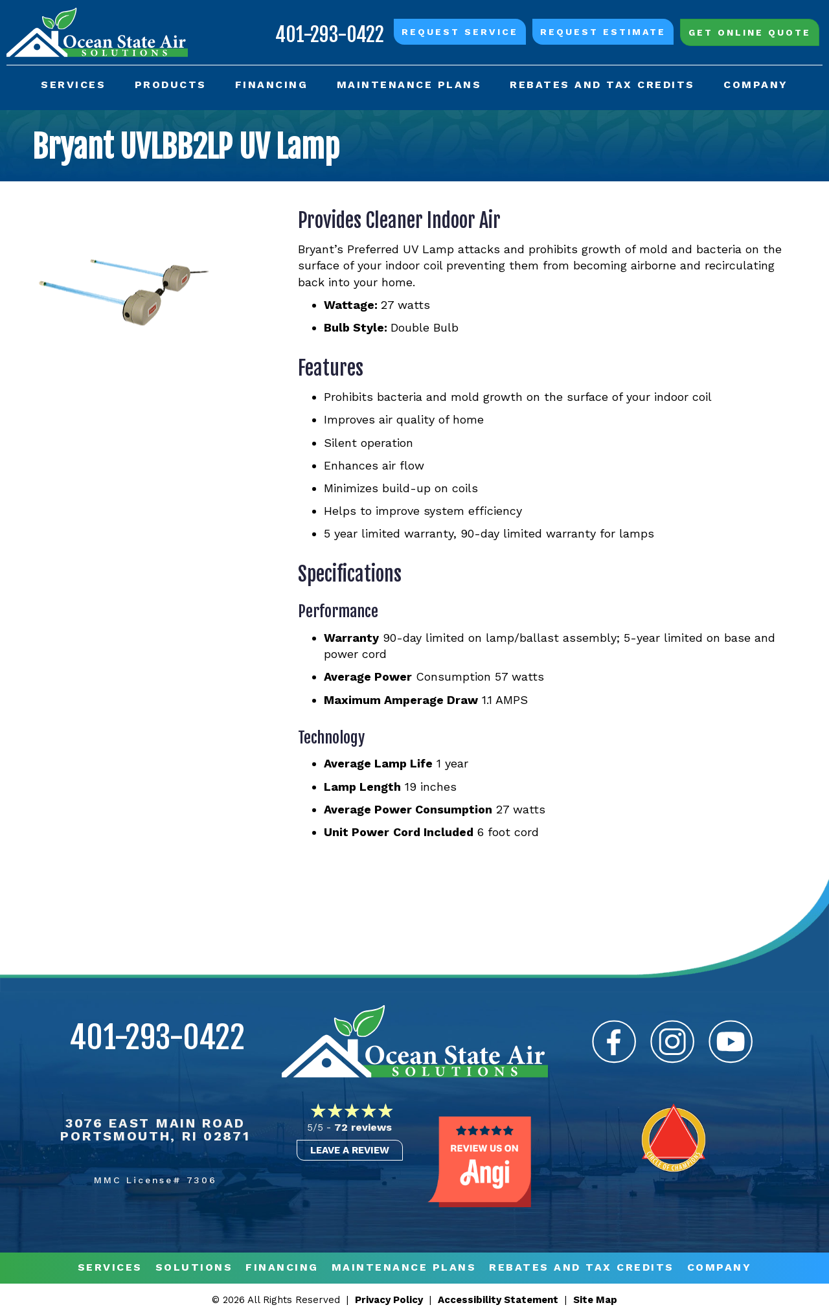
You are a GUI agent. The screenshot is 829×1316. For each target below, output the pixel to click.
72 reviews (363, 1127)
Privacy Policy (389, 1300)
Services (110, 1267)
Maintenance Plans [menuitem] (409, 84)
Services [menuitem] (73, 84)
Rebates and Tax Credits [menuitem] (602, 84)
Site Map (595, 1300)
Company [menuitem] (755, 84)
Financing (282, 1267)
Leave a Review (349, 1150)
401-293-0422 (329, 35)
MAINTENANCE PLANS (404, 1267)
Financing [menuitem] (271, 84)
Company (719, 1267)
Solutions (194, 1267)
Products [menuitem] (171, 84)
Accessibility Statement (498, 1300)
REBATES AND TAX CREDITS (581, 1267)
